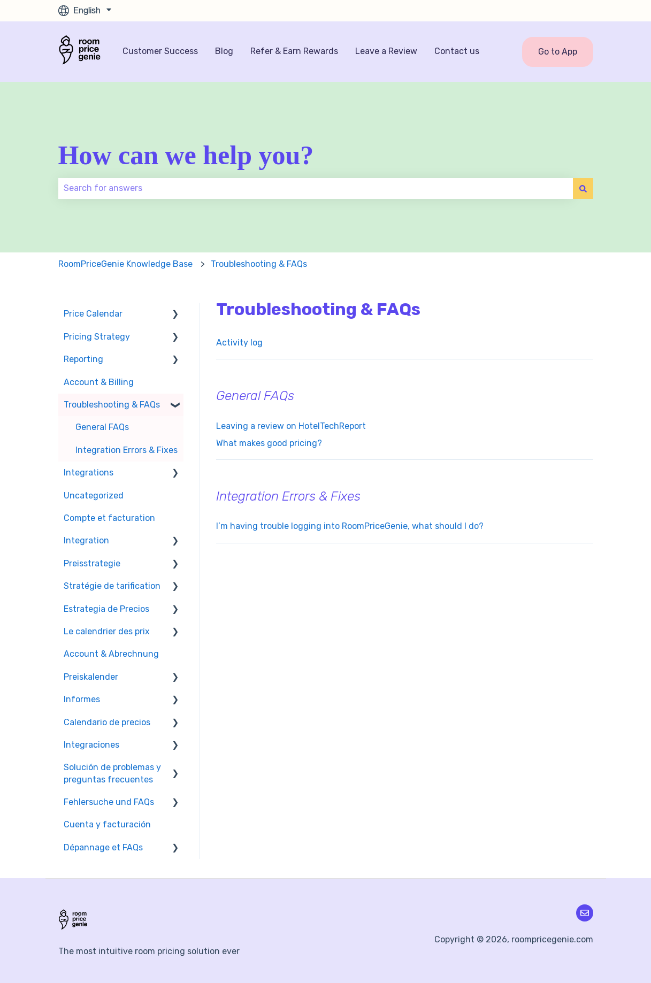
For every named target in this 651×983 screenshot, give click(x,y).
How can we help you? (186, 155)
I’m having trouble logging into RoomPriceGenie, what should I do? (350, 526)
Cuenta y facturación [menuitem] (107, 824)
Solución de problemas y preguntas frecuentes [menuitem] (112, 773)
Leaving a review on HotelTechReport (291, 426)
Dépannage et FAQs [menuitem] (103, 847)
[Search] (583, 188)
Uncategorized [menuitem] (94, 495)
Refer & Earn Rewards (294, 51)
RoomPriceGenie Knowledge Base (125, 264)
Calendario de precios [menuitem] (107, 722)
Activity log (239, 342)
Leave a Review (386, 51)
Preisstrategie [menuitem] (92, 563)
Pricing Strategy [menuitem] (97, 337)
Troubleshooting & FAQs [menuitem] (112, 405)
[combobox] (315, 188)
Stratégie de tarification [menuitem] (112, 586)
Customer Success (160, 51)
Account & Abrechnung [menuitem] (111, 654)
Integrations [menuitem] (88, 472)
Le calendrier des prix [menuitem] (107, 631)
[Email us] (584, 912)
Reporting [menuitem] (83, 359)
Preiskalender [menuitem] (91, 677)
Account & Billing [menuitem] (99, 382)
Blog (224, 51)
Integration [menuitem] (86, 540)
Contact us (456, 51)
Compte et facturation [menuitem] (109, 518)
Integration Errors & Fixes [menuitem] (126, 450)
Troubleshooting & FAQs (259, 264)
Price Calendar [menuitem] (93, 314)
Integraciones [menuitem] (91, 745)
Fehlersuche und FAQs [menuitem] (109, 802)
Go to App (557, 52)
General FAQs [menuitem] (102, 427)
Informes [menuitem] (82, 699)
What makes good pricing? (269, 443)
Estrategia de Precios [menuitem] (106, 609)
